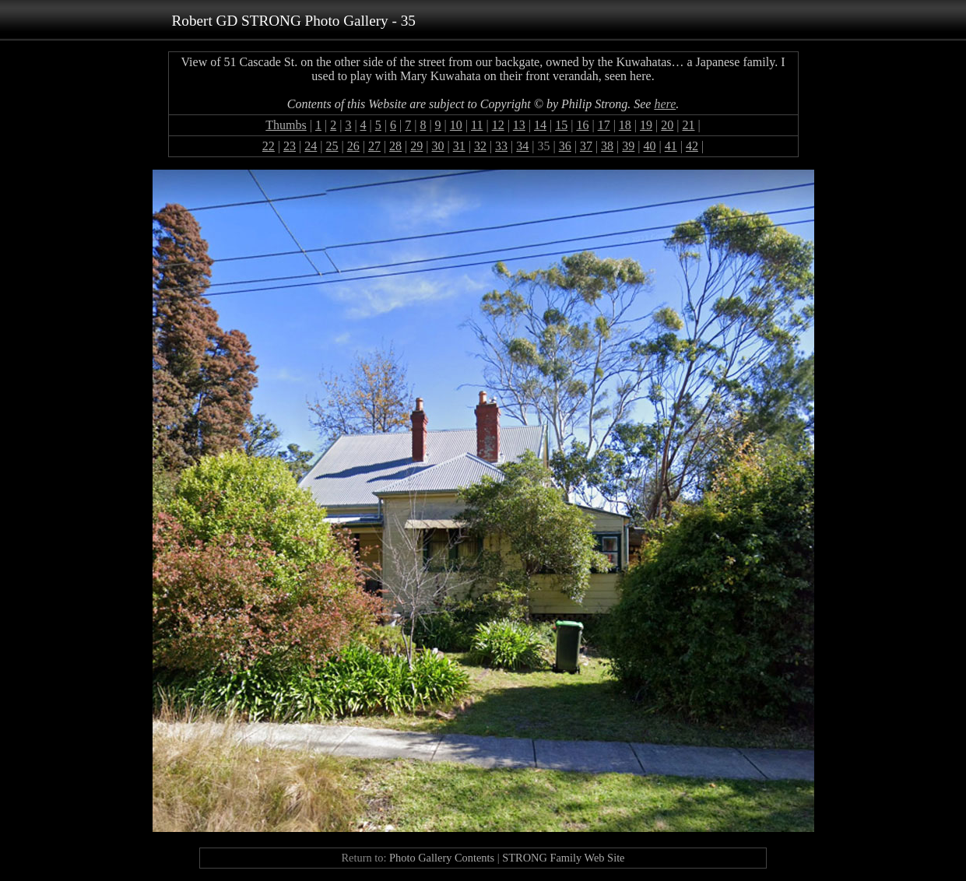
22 (268, 146)
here (665, 104)
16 (582, 125)
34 (522, 146)
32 (480, 146)
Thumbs (285, 125)
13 (519, 125)
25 (331, 146)
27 (374, 146)
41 (671, 146)
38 (607, 146)
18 (625, 125)
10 (456, 125)
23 (289, 146)
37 (586, 146)
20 (667, 125)
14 (540, 125)
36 (565, 146)
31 (459, 146)
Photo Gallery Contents (441, 857)
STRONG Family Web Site (563, 857)
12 (498, 125)
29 (416, 146)
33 (501, 146)
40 (650, 146)
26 (353, 146)
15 (561, 125)
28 (395, 146)
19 (646, 125)
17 (604, 125)
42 (692, 146)
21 (688, 125)
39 (628, 146)
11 (477, 125)
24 (310, 146)
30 (437, 146)
